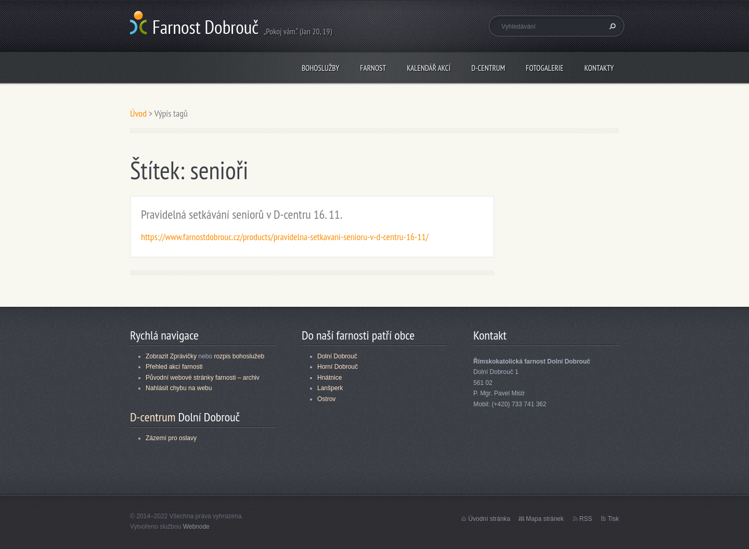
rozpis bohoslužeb (239, 356)
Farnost (373, 68)
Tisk (613, 518)
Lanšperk (330, 388)
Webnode (196, 526)
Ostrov (326, 399)
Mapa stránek (545, 518)
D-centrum (488, 68)
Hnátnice (329, 377)
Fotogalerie (544, 68)
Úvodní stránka (489, 518)
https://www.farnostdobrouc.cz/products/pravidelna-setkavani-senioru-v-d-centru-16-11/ (285, 237)
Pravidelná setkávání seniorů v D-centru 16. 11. (241, 214)
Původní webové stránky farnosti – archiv (203, 377)
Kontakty (599, 68)
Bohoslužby (320, 68)
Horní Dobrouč (337, 366)
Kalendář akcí (428, 68)
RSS (585, 518)
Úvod (138, 113)
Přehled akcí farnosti (174, 366)
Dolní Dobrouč (337, 356)
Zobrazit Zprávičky (171, 356)
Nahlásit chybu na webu (179, 388)
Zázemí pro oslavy (171, 438)
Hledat (611, 26)
